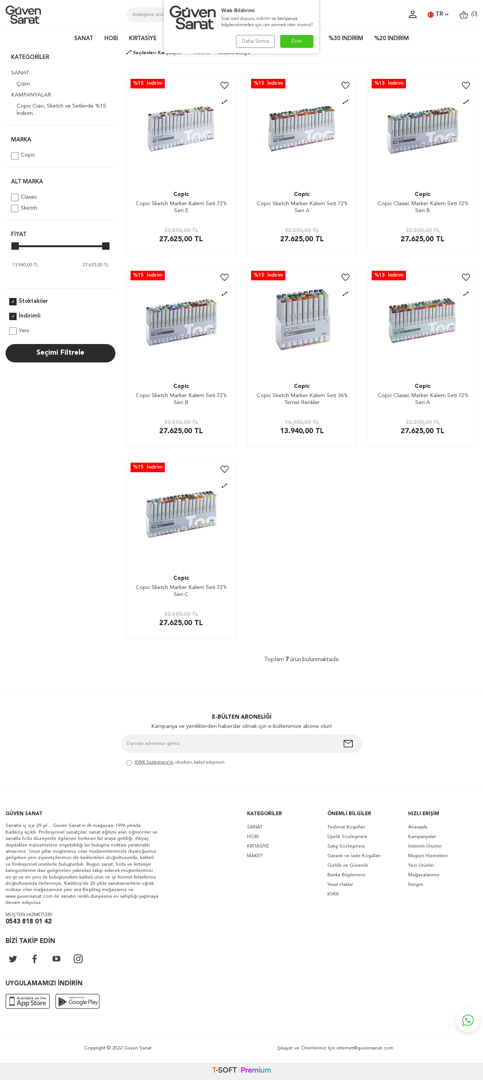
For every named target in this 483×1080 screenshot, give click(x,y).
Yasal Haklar (340, 884)
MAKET (255, 855)
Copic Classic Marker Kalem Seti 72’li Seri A (423, 399)
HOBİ (111, 39)
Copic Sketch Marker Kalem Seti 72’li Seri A (302, 207)
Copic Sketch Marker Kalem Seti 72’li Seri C (181, 591)
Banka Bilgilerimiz (346, 875)
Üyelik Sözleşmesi (347, 836)
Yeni (19, 331)
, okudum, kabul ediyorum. (176, 763)
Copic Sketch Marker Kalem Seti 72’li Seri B (181, 399)
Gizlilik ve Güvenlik (347, 865)
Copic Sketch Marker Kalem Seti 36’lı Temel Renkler (302, 399)
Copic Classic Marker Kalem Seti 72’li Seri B (423, 207)
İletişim (415, 884)
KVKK (333, 894)
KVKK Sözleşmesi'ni (154, 762)
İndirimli (25, 316)
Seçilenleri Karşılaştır (154, 53)
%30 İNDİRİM (346, 39)
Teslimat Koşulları (346, 827)
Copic (23, 155)
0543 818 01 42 (29, 922)
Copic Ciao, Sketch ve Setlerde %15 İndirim (61, 110)
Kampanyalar (422, 836)
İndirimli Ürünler (425, 846)
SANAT (83, 39)
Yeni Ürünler (421, 865)
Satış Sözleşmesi (346, 846)
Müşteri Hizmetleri (428, 855)
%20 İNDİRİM (391, 39)
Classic (24, 197)
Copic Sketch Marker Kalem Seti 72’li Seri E (181, 207)
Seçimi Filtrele (60, 353)
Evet (297, 41)
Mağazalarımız (423, 875)
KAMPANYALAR (31, 95)
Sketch (24, 208)
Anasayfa (417, 827)
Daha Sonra (255, 41)
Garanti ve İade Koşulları (354, 855)
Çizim (23, 84)
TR (438, 14)
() (468, 14)
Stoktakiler (28, 301)
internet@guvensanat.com (365, 1048)
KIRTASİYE (143, 39)
